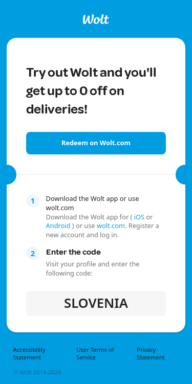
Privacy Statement (151, 354)
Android (59, 225)
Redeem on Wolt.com (96, 142)
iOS (139, 216)
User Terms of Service (95, 354)
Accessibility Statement (29, 354)
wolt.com (111, 225)
